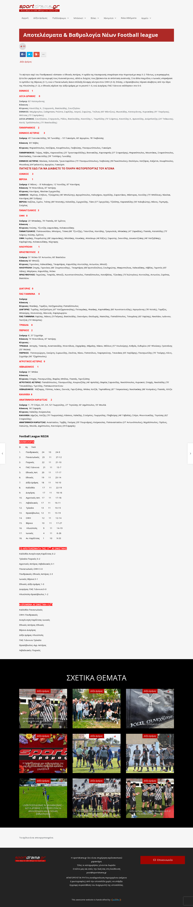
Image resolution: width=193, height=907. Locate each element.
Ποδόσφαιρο (59, 18)
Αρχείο (144, 18)
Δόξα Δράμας (40, 18)
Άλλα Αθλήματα (128, 18)
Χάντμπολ (108, 18)
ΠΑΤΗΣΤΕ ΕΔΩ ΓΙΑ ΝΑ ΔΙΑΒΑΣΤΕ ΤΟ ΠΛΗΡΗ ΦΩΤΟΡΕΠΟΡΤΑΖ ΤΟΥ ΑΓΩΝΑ (66, 168)
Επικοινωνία (165, 860)
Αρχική (25, 18)
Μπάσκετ (78, 18)
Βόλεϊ (93, 18)
